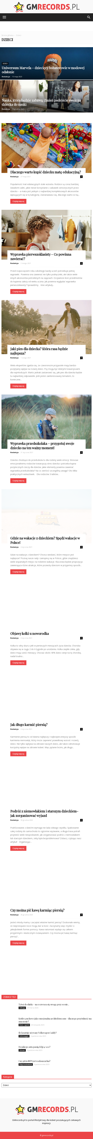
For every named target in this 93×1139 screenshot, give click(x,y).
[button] (89, 17)
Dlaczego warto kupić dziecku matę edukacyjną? (45, 172)
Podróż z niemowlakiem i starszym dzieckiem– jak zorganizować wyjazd (44, 813)
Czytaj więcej (18, 201)
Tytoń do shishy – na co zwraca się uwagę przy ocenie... (44, 1004)
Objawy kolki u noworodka (29, 633)
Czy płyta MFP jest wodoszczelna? (34, 1061)
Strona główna (7, 35)
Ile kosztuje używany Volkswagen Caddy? (38, 1032)
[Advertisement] (46, 26)
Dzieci (5, 63)
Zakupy (22, 1008)
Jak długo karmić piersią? (28, 724)
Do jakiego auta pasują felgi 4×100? (34, 1047)
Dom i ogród (24, 1025)
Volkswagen (24, 1036)
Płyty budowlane (25, 1064)
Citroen (22, 1050)
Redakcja (6, 76)
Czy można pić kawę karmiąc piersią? (37, 910)
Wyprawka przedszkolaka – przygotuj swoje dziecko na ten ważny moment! (42, 445)
